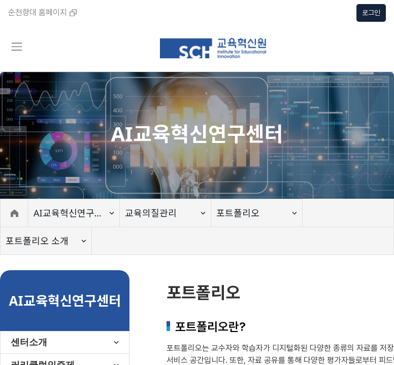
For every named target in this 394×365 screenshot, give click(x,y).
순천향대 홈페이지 (42, 12)
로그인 (371, 13)
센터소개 (29, 342)
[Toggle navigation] (16, 46)
